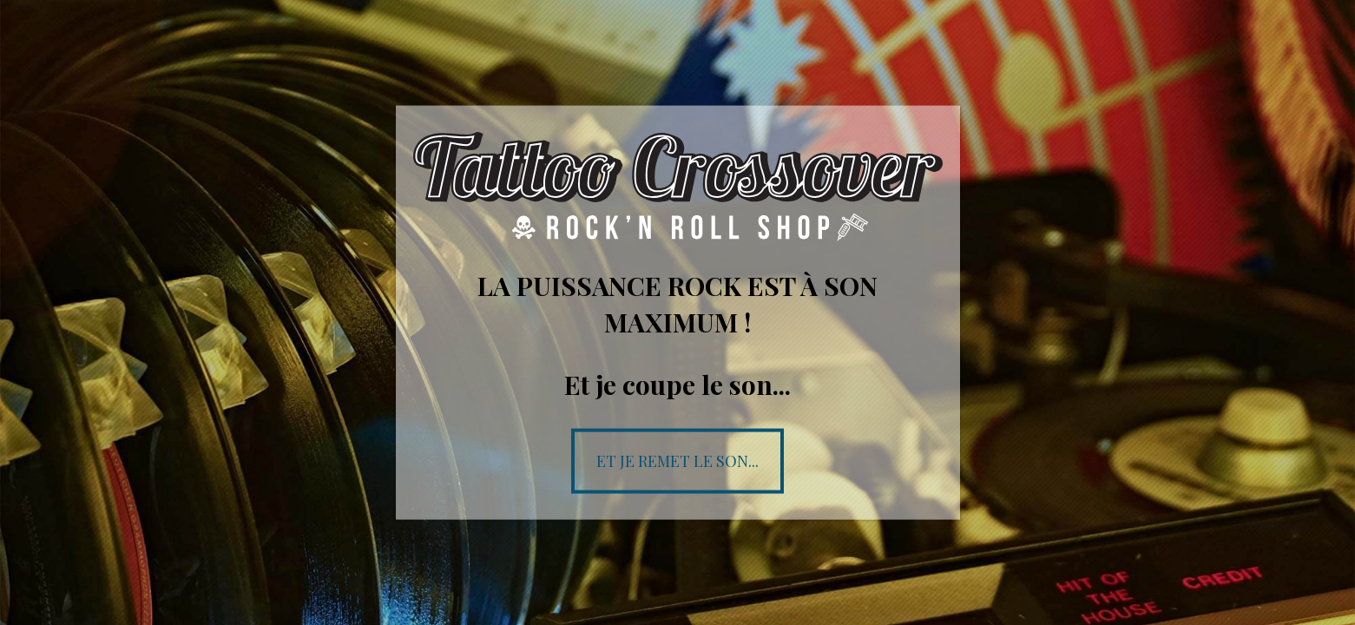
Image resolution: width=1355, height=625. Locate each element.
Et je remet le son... (677, 460)
